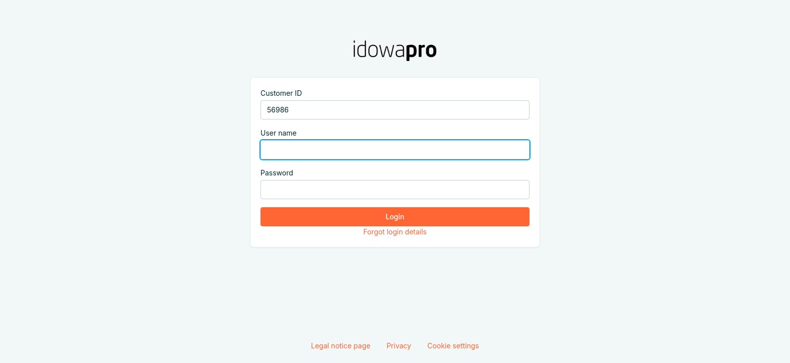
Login (395, 216)
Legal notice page (340, 345)
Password (276, 172)
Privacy (398, 345)
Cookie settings (453, 345)
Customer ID (281, 93)
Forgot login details (395, 231)
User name (278, 133)
